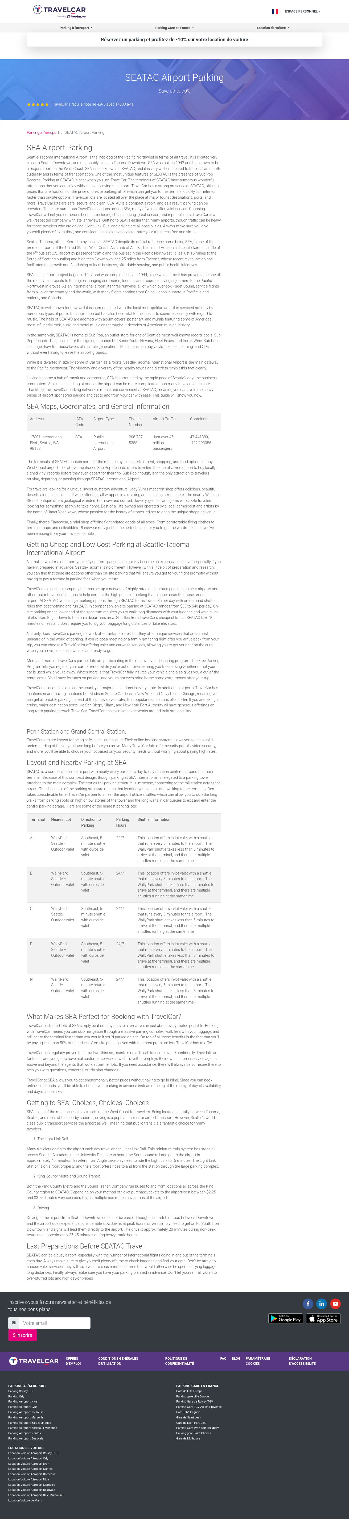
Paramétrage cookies (258, 1361)
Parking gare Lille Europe (192, 1396)
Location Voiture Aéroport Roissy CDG (33, 1453)
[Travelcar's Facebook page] (308, 1304)
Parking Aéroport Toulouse (25, 1412)
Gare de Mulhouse (188, 1438)
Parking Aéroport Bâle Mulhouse (29, 1423)
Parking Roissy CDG (21, 1391)
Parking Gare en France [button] (173, 28)
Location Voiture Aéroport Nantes (30, 1469)
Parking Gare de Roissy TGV (194, 1401)
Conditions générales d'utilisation (118, 1361)
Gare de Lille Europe (189, 1391)
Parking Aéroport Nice (22, 1401)
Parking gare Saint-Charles (193, 1433)
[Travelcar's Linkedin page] (321, 1304)
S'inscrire (22, 1335)
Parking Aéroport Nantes (24, 1433)
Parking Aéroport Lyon (23, 1407)
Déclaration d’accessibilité (302, 1361)
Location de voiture (26, 1448)
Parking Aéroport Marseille (25, 1417)
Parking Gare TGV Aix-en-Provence (199, 1407)
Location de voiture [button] (272, 28)
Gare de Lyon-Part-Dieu (191, 1423)
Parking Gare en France (197, 1386)
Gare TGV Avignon (188, 1412)
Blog (236, 1358)
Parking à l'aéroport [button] (75, 28)
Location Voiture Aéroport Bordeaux (32, 1474)
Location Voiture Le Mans (25, 1500)
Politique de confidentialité (179, 1361)
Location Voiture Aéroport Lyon (28, 1464)
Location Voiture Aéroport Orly (28, 1458)
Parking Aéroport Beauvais (25, 1438)
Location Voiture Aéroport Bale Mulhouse (35, 1495)
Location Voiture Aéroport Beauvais (31, 1490)
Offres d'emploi (73, 1361)
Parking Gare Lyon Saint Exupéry (197, 1428)
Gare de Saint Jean (188, 1417)
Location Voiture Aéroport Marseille (31, 1485)
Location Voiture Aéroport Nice (28, 1479)
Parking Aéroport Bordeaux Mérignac (32, 1428)
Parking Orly (16, 1396)
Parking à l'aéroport (43, 132)
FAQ (223, 1358)
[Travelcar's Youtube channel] (335, 1304)
